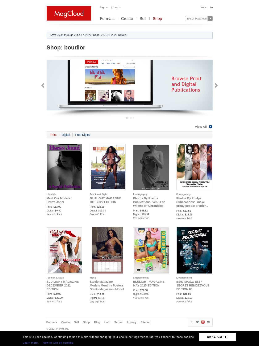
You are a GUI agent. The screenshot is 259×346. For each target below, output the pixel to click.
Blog (97, 322)
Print (54, 134)
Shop (157, 19)
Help (203, 7)
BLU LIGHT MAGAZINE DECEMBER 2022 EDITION (63, 285)
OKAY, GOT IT (217, 336)
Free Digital (82, 134)
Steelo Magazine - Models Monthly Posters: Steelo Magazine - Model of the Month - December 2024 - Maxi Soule (107, 289)
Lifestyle (51, 194)
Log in (117, 7)
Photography (140, 194)
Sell (142, 19)
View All (204, 126)
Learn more (30, 342)
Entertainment (141, 277)
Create (127, 19)
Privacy (131, 322)
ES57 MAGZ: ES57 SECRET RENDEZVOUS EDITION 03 (193, 285)
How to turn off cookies (58, 342)
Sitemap (146, 322)
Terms (118, 322)
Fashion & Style (98, 194)
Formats (107, 19)
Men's (93, 277)
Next (216, 86)
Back (43, 86)
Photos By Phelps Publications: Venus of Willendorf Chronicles (149, 202)
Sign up (104, 7)
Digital (66, 134)
